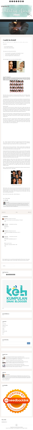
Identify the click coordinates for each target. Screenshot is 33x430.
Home (16, 212)
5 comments (26, 42)
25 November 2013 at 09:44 (13, 224)
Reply (5, 221)
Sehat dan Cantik (4, 331)
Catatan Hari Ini (17, 42)
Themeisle (9, 428)
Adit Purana (6, 230)
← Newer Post (3, 212)
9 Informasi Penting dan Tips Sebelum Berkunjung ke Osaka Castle (15, 364)
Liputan (3, 329)
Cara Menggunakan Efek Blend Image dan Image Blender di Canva (15, 356)
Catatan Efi (16, 427)
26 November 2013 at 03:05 (13, 236)
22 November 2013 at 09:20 (12, 218)
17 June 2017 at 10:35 (9, 243)
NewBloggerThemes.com (19, 428)
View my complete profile (5, 379)
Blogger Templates (25, 428)
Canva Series (4, 323)
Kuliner (3, 328)
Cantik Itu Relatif (9, 40)
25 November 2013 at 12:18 (12, 230)
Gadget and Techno (5, 325)
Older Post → (30, 212)
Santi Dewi (6, 218)
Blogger (22, 427)
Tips (3, 334)
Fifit (5, 243)
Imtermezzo (4, 326)
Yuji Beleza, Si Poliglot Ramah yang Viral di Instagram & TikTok (14, 360)
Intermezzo (21, 42)
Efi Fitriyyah (6, 224)
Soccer (3, 332)
